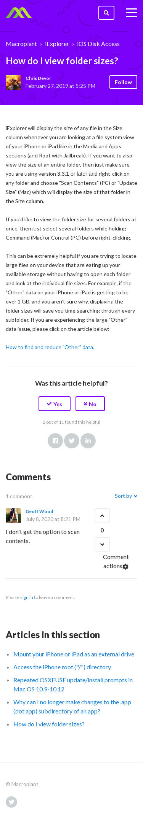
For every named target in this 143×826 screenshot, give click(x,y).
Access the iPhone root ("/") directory (62, 666)
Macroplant (21, 43)
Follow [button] (123, 82)
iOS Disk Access (98, 43)
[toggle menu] (131, 13)
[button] (55, 403)
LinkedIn (88, 440)
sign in (26, 597)
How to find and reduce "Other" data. (50, 347)
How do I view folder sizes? (49, 724)
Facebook (55, 440)
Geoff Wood (39, 511)
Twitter (71, 440)
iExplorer (57, 43)
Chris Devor (38, 78)
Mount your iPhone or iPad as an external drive (73, 654)
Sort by (123, 495)
